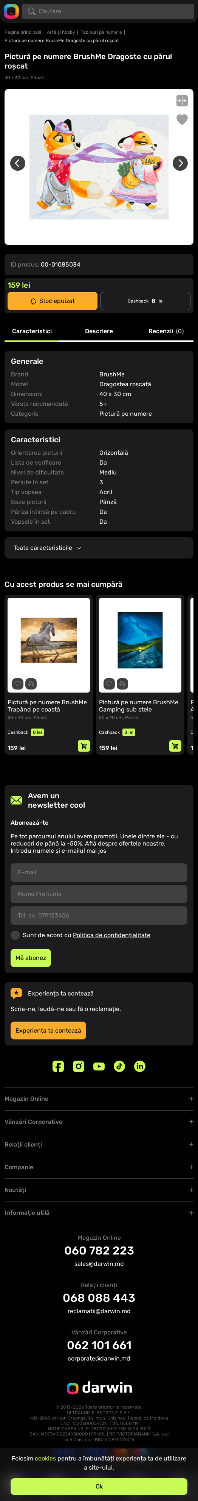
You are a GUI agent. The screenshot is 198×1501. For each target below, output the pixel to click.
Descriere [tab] (99, 331)
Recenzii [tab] (166, 331)
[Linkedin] (139, 1066)
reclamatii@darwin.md (99, 1311)
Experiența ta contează (48, 1030)
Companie (19, 1167)
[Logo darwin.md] (11, 10)
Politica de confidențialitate (111, 935)
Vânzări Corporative (33, 1121)
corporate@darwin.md (99, 1358)
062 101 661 (99, 1345)
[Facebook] (58, 1066)
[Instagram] (78, 1066)
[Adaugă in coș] (84, 746)
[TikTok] (119, 1066)
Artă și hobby (61, 32)
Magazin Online (26, 1098)
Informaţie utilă (27, 1212)
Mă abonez (30, 957)
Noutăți (15, 1190)
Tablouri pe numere (101, 32)
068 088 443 (99, 1298)
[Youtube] (99, 1066)
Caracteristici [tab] (32, 331)
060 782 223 (99, 1251)
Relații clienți (23, 1144)
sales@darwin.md (99, 1263)
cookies (45, 1458)
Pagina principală (23, 32)
